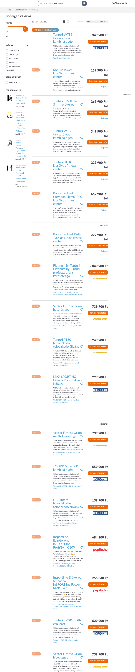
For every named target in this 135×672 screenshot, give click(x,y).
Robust (12, 59)
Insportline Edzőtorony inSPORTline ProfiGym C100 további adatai (65, 565)
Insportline (13, 67)
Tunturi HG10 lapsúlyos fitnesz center (64, 166)
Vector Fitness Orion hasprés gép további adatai (67, 327)
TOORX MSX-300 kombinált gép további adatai (67, 487)
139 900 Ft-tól (99, 73)
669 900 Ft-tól (99, 196)
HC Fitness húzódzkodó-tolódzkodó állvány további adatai (65, 524)
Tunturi (12, 51)
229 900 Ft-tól (99, 165)
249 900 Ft (100, 340)
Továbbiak (11, 70)
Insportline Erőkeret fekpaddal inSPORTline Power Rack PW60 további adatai (67, 607)
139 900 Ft (100, 500)
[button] (120, 3)
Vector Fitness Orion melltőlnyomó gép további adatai (66, 454)
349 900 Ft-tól (99, 134)
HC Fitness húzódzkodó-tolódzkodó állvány (66, 503)
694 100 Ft (100, 537)
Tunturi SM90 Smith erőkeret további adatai (66, 641)
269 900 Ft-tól (99, 104)
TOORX (12, 55)
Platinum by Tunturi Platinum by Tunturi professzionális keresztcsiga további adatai (67, 293)
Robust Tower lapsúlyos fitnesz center (64, 73)
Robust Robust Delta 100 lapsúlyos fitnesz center (67, 238)
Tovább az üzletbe (98, 41)
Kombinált (13, 82)
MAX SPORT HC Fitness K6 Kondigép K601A (67, 380)
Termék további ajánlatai (61, 58)
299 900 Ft (100, 377)
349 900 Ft (100, 35)
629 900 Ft (100, 621)
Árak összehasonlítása (99, 81)
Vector (11, 63)
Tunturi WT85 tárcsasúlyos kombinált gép (63, 38)
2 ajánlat (104, 87)
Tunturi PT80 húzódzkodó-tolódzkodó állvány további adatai (66, 364)
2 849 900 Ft (98, 266)
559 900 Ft (100, 467)
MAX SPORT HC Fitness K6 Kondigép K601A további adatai (66, 401)
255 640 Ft (100, 578)
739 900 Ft (100, 306)
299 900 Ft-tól (99, 237)
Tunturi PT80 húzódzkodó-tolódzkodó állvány (66, 343)
